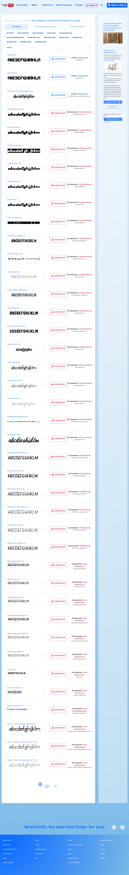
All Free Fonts (78, 27)
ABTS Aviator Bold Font (15, 471)
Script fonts (51, 33)
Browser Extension (9, 849)
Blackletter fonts (50, 37)
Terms (102, 845)
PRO (11, 5)
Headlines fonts (25, 42)
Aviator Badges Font (14, 218)
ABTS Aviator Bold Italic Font (17, 453)
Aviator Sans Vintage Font (16, 326)
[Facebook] (114, 827)
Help (36, 840)
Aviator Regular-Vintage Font (17, 290)
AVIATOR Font (12, 55)
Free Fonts (39, 854)
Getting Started (40, 849)
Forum (70, 840)
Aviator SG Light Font (14, 688)
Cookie (102, 849)
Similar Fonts (47, 5)
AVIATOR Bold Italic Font (15, 109)
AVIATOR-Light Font (14, 181)
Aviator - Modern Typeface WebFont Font (21, 724)
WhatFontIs (35, 827)
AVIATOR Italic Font (14, 163)
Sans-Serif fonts (23, 33)
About (102, 854)
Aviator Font (11, 670)
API (36, 858)
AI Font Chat (7, 854)
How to (37, 845)
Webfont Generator (64, 5)
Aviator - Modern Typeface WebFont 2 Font (22, 760)
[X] (122, 827)
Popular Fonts (72, 858)
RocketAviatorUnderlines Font (17, 416)
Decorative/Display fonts (15, 37)
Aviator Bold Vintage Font (16, 236)
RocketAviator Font (14, 435)
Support (91, 5)
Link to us (6, 845)
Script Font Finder (74, 862)
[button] (103, 5)
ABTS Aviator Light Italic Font (17, 507)
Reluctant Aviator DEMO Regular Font (20, 91)
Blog (4, 858)
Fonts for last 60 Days (75, 845)
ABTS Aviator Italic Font (15, 489)
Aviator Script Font (14, 344)
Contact (102, 858)
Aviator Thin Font (13, 398)
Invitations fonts (40, 42)
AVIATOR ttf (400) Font (15, 706)
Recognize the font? (113, 102)
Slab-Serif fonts (38, 33)
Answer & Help (109, 60)
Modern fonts (64, 37)
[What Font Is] (5, 5)
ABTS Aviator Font (13, 579)
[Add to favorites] (44, 59)
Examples (79, 5)
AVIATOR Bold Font (13, 127)
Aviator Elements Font (15, 254)
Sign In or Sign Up (117, 5)
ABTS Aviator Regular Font (16, 543)
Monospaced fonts (65, 33)
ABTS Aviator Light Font (15, 525)
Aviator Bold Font (13, 362)
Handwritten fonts (34, 37)
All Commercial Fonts (46, 27)
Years (69, 854)
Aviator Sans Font (13, 308)
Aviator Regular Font (14, 380)
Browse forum (113, 106)
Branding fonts (12, 42)
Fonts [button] (34, 5)
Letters (70, 849)
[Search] (88, 47)
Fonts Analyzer (22, 5)
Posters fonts (77, 37)
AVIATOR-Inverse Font (15, 145)
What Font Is (11, 21)
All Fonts (25, 21)
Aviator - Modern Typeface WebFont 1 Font (22, 742)
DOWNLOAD (58, 59)
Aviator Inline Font (13, 272)
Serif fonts (10, 33)
